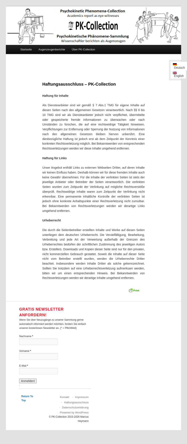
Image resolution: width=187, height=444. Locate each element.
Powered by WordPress (74, 412)
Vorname (25, 351)
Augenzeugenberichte (52, 49)
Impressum (81, 397)
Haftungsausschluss (76, 402)
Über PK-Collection (83, 49)
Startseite (26, 49)
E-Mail (23, 365)
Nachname (26, 336)
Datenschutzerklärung (75, 407)
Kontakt (64, 397)
